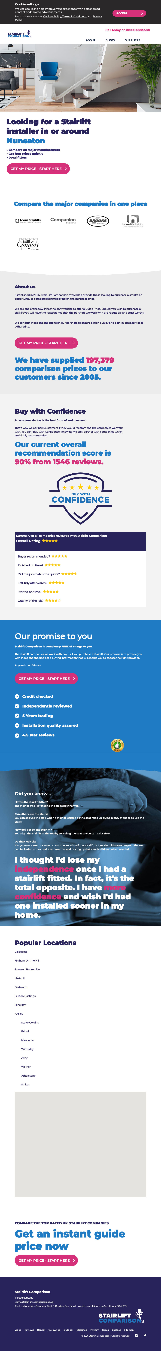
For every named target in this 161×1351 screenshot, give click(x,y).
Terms (105, 1330)
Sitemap (129, 1330)
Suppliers (132, 40)
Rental (41, 1330)
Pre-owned (54, 1330)
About (90, 40)
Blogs (110, 40)
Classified (81, 1330)
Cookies (116, 1330)
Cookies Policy (52, 16)
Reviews (29, 1330)
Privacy (94, 1330)
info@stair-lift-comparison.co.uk (35, 1302)
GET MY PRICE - (36, 169)
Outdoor (68, 1330)
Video (18, 1330)
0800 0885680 (138, 30)
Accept (121, 13)
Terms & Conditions (74, 16)
